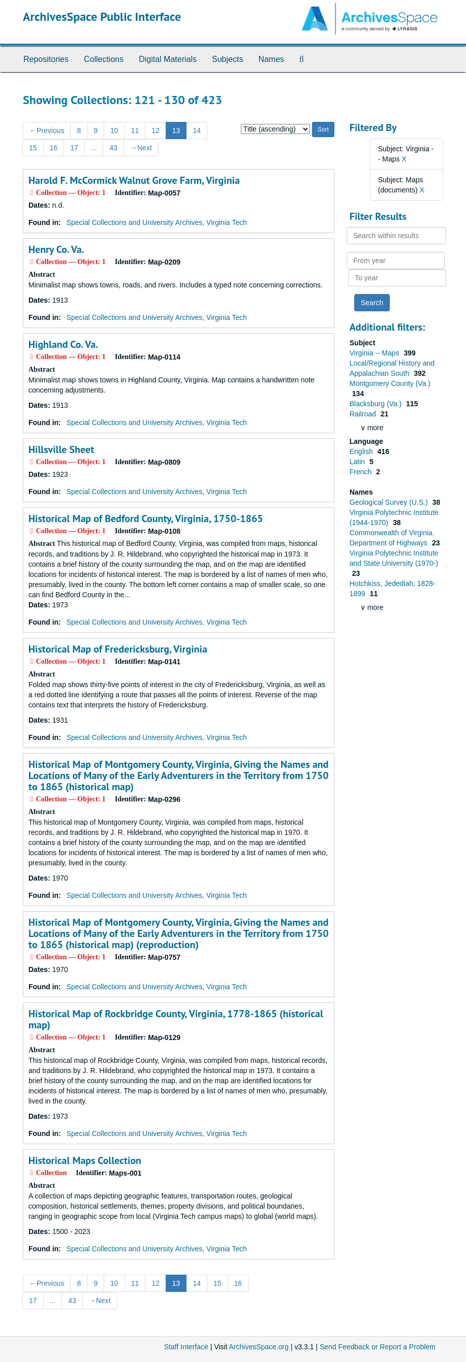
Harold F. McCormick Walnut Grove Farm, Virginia (134, 180)
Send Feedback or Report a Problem (378, 1347)
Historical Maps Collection (84, 1160)
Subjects (227, 59)
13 (176, 130)
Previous (46, 130)
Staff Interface (186, 1347)
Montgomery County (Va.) (390, 383)
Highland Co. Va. (63, 344)
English (362, 451)
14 (197, 130)
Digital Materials (168, 59)
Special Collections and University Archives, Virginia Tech (157, 222)
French (362, 472)
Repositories (46, 59)
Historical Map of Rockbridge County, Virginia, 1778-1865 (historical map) (175, 1019)
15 (33, 148)
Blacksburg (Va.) (376, 404)
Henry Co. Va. (56, 249)
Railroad (364, 414)
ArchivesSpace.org (259, 1347)
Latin (358, 462)
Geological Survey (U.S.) (390, 502)
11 (135, 130)
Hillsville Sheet (61, 449)
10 (114, 130)
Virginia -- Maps (375, 353)
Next (141, 148)
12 (155, 130)
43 (113, 148)
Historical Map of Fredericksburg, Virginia (117, 649)
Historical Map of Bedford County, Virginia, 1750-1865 (145, 518)
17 (74, 148)
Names (271, 59)
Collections (103, 59)
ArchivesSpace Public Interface (102, 16)
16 (54, 148)
